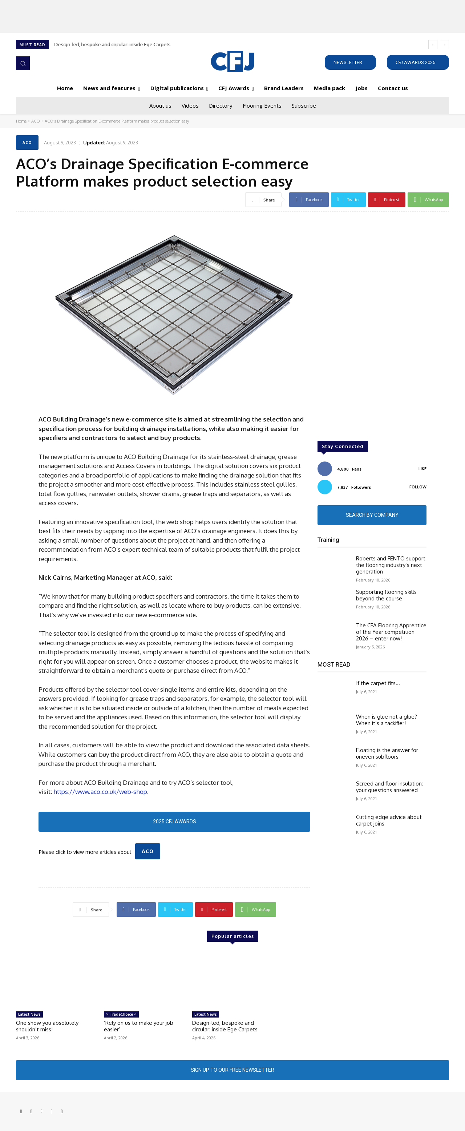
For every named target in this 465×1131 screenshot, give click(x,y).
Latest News (29, 1014)
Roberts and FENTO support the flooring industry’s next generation (390, 565)
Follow (417, 486)
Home (21, 121)
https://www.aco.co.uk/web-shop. (101, 791)
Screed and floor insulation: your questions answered (389, 787)
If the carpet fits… (378, 683)
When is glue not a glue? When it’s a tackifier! (386, 720)
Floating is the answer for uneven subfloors (387, 753)
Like (422, 468)
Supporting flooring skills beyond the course (386, 595)
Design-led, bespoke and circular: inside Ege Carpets (112, 44)
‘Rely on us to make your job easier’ (138, 1026)
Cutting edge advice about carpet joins (389, 820)
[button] (23, 63)
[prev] (432, 44)
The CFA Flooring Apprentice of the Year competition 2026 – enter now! (391, 632)
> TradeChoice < (121, 1014)
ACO (35, 121)
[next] (444, 44)
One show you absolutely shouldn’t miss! (47, 1026)
